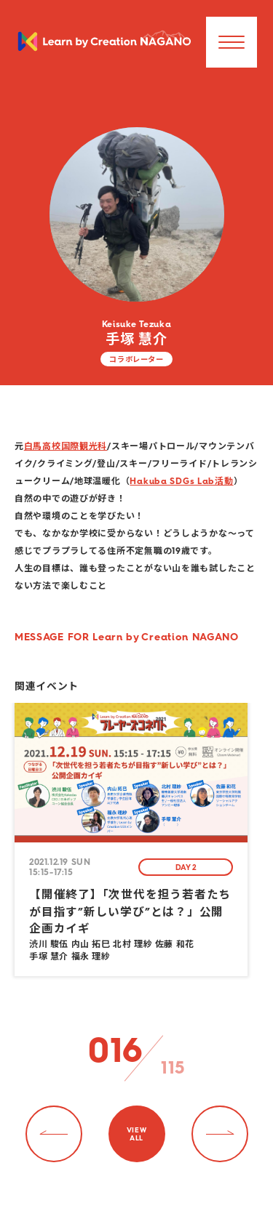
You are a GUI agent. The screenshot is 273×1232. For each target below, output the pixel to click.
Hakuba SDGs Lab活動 (181, 481)
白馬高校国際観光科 (65, 446)
